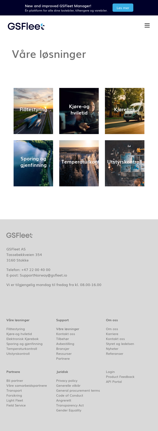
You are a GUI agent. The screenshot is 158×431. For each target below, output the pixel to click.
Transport (14, 390)
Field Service (16, 405)
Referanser (114, 353)
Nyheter (112, 348)
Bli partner (14, 380)
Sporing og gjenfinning (24, 343)
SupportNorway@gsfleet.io (43, 275)
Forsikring (14, 395)
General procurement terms (78, 390)
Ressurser (65, 353)
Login (110, 371)
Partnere (64, 358)
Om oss (112, 328)
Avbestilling (65, 343)
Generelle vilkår (68, 385)
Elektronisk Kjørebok (22, 338)
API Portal (114, 381)
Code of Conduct (69, 395)
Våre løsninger (68, 328)
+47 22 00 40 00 (35, 269)
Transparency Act (70, 405)
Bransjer (63, 348)
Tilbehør (62, 338)
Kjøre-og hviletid (19, 333)
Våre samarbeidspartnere (26, 385)
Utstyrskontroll (18, 353)
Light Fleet (14, 400)
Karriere (112, 333)
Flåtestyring (15, 328)
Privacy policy (66, 380)
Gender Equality (68, 410)
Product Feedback (120, 376)
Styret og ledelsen (120, 343)
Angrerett (63, 400)
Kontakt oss (65, 333)
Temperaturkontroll (21, 348)
